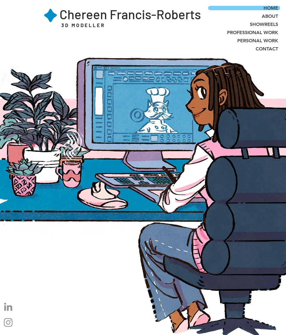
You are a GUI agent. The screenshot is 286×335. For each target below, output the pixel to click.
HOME (271, 8)
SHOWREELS (264, 24)
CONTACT (267, 49)
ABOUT (270, 16)
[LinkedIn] (8, 307)
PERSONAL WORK (257, 40)
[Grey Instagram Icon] (8, 322)
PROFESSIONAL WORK (252, 32)
